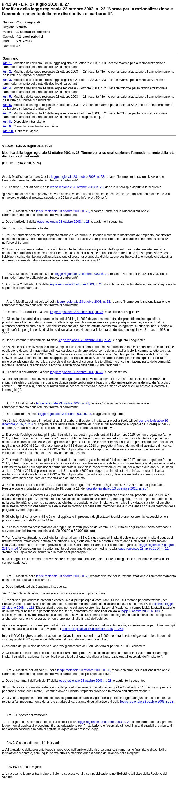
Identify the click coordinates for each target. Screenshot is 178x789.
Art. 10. (9, 767)
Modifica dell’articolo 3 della (31, 177)
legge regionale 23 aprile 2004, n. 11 (143, 548)
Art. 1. (6, 177)
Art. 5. (8, 403)
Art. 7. (8, 670)
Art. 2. (8, 211)
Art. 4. (8, 301)
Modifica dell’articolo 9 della (35, 274)
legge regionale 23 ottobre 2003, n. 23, (78, 177)
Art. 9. (8, 743)
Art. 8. (8, 715)
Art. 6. (8, 576)
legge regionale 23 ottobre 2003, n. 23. (147, 701)
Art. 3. (8, 274)
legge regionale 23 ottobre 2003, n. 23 (62, 576)
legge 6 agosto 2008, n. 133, (140, 611)
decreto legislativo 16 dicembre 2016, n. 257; (93, 629)
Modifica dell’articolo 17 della (36, 670)
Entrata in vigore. (29, 767)
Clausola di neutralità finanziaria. (38, 743)
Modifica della (25, 211)
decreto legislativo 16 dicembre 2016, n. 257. (117, 488)
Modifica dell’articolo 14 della (36, 301)
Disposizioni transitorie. (31, 715)
